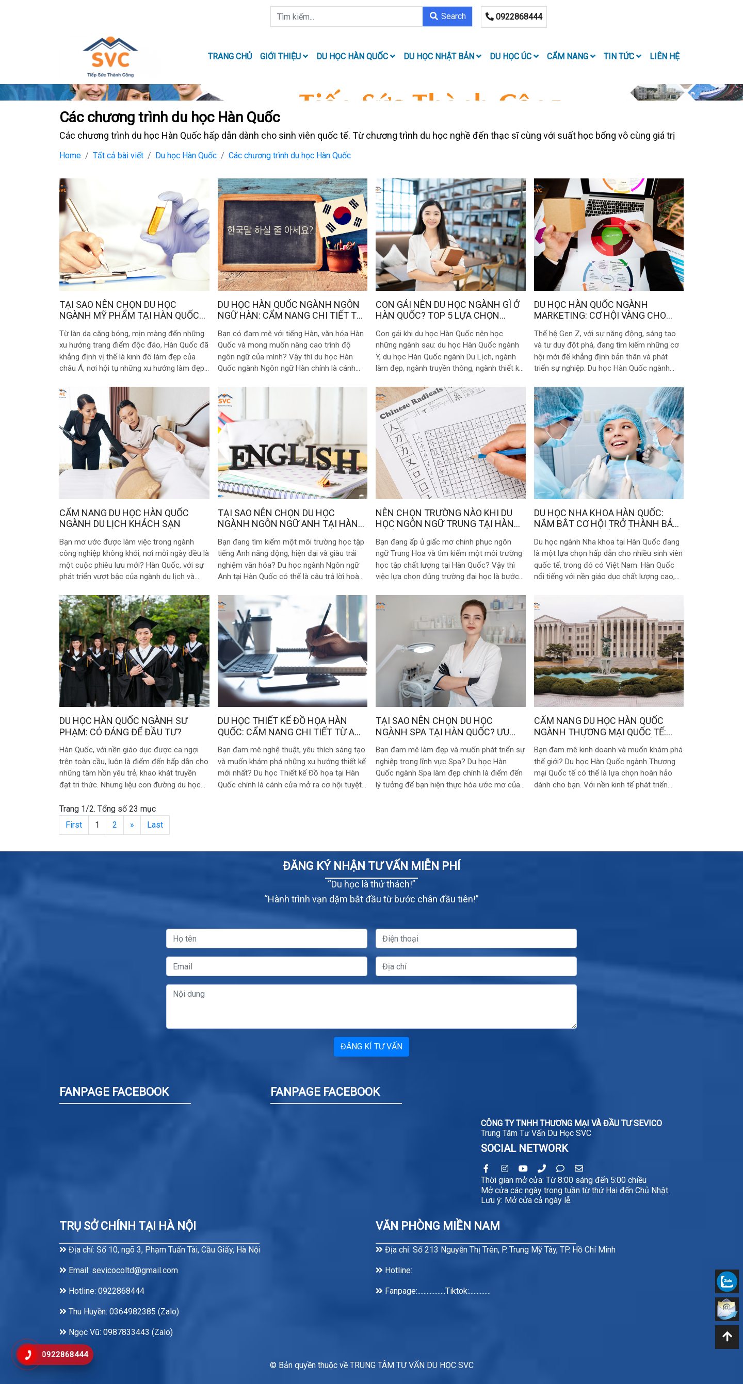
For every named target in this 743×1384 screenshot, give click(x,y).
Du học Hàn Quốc (355, 56)
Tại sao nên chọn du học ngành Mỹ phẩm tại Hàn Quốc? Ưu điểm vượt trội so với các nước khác (131, 310)
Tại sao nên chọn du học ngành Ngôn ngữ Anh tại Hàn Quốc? (288, 518)
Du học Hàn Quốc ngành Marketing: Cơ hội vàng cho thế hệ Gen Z (600, 310)
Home (70, 155)
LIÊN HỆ (665, 56)
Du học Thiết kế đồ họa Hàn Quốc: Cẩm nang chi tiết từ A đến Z (286, 726)
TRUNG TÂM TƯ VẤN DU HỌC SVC (412, 1365)
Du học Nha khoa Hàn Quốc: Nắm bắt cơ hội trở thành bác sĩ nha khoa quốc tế (606, 518)
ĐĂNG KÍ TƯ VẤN (371, 1046)
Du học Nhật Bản (442, 56)
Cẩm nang (571, 56)
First (74, 825)
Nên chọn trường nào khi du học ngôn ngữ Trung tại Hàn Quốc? (445, 518)
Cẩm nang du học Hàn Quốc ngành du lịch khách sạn (124, 518)
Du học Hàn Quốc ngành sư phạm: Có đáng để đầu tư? (123, 726)
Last (155, 825)
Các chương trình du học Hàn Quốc (290, 155)
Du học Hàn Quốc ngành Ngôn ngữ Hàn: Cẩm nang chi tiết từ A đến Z (290, 310)
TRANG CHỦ (230, 56)
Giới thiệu (284, 56)
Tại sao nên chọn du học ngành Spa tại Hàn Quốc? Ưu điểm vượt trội (442, 726)
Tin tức (622, 56)
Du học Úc (514, 56)
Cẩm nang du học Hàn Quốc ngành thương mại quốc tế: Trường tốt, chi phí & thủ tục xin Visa (604, 726)
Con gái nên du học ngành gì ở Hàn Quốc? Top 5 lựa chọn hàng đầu (448, 310)
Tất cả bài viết (118, 155)
